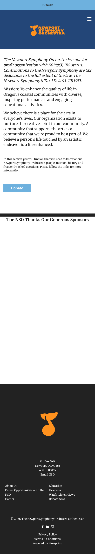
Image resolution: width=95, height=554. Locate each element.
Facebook (55, 490)
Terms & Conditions (47, 539)
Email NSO (47, 474)
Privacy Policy (47, 534)
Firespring (55, 543)
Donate (47, 5)
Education (55, 485)
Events (9, 499)
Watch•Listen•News (62, 494)
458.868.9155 (47, 470)
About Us (11, 485)
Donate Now (57, 499)
